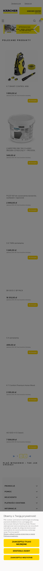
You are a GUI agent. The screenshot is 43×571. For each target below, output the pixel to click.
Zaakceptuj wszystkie (21, 557)
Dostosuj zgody (21, 551)
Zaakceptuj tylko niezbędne (21, 543)
